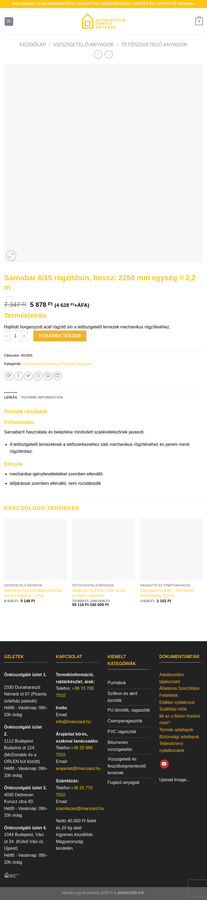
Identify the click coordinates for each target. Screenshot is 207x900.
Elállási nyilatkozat (177, 702)
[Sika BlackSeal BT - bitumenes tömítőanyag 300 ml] (171, 549)
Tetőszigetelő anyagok (154, 44)
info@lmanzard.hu (73, 721)
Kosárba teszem (60, 336)
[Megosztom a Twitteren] (28, 376)
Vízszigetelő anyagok (83, 44)
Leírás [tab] (10, 397)
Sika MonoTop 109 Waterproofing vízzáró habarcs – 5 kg (32, 593)
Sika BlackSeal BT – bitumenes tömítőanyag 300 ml (167, 593)
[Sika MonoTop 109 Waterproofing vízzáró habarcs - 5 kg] (35, 549)
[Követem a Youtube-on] (164, 764)
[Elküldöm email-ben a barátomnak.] (38, 376)
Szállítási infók (173, 709)
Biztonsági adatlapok (179, 736)
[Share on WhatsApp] (9, 376)
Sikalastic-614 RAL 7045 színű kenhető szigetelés (98, 593)
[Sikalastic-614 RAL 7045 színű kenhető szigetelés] (103, 549)
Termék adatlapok (176, 729)
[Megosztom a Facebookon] (18, 376)
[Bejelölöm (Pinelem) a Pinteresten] (47, 376)
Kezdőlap (33, 44)
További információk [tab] (42, 397)
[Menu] (9, 21)
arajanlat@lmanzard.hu (78, 768)
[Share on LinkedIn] (57, 376)
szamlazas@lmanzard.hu (80, 808)
